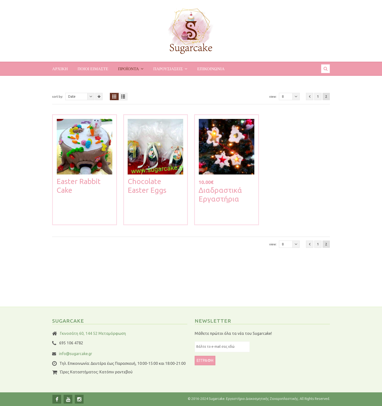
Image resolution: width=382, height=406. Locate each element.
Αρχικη (60, 68)
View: (273, 96)
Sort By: (57, 96)
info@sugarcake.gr (75, 353)
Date (81, 96)
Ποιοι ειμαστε (92, 68)
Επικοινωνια (211, 68)
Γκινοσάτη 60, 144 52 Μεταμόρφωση (93, 333)
